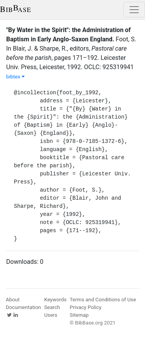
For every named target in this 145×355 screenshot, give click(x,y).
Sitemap (79, 315)
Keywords (55, 299)
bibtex (15, 77)
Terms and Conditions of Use (103, 299)
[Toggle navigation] (134, 9)
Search (52, 307)
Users (50, 315)
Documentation (23, 307)
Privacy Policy (85, 307)
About (13, 299)
